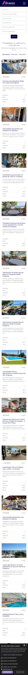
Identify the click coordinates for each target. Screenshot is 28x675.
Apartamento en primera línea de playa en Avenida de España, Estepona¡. (13, 274)
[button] (14, 669)
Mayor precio (22, 54)
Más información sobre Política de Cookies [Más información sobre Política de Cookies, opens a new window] (10, 652)
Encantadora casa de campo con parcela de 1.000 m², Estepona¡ (13, 176)
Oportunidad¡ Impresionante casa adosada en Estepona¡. (13, 518)
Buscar (14, 36)
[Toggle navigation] (24, 3)
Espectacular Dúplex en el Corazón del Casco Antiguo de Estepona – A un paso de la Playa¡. (14, 421)
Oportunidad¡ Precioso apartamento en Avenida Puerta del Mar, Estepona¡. (14, 373)
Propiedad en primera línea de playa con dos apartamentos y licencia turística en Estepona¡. (14, 225)
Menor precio (14, 54)
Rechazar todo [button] (20, 672)
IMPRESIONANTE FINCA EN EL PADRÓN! (13, 615)
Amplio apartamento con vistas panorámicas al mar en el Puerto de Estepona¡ (14, 566)
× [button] (26, 645)
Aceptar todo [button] (7, 672)
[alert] (14, 659)
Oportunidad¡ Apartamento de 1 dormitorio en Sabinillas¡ (13, 130)
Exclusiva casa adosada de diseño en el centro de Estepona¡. (13, 82)
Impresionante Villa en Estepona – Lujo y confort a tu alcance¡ (13, 468)
